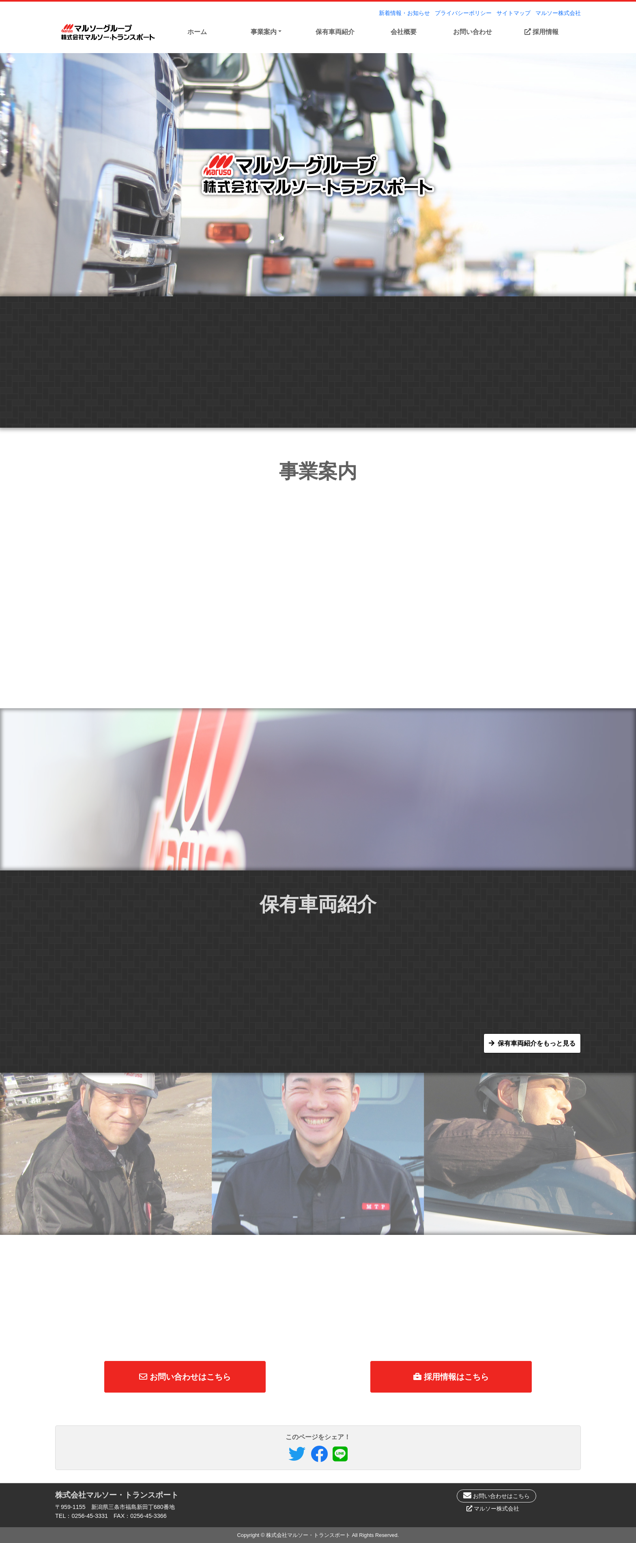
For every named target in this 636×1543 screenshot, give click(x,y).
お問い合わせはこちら (185, 1376)
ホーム (197, 31)
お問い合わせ (472, 31)
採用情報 (541, 31)
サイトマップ (513, 13)
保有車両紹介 (335, 31)
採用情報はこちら (451, 1376)
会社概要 (404, 31)
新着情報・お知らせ (404, 13)
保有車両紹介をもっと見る (537, 1043)
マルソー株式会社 (558, 13)
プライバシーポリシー (463, 13)
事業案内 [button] (264, 31)
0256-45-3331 (89, 1516)
